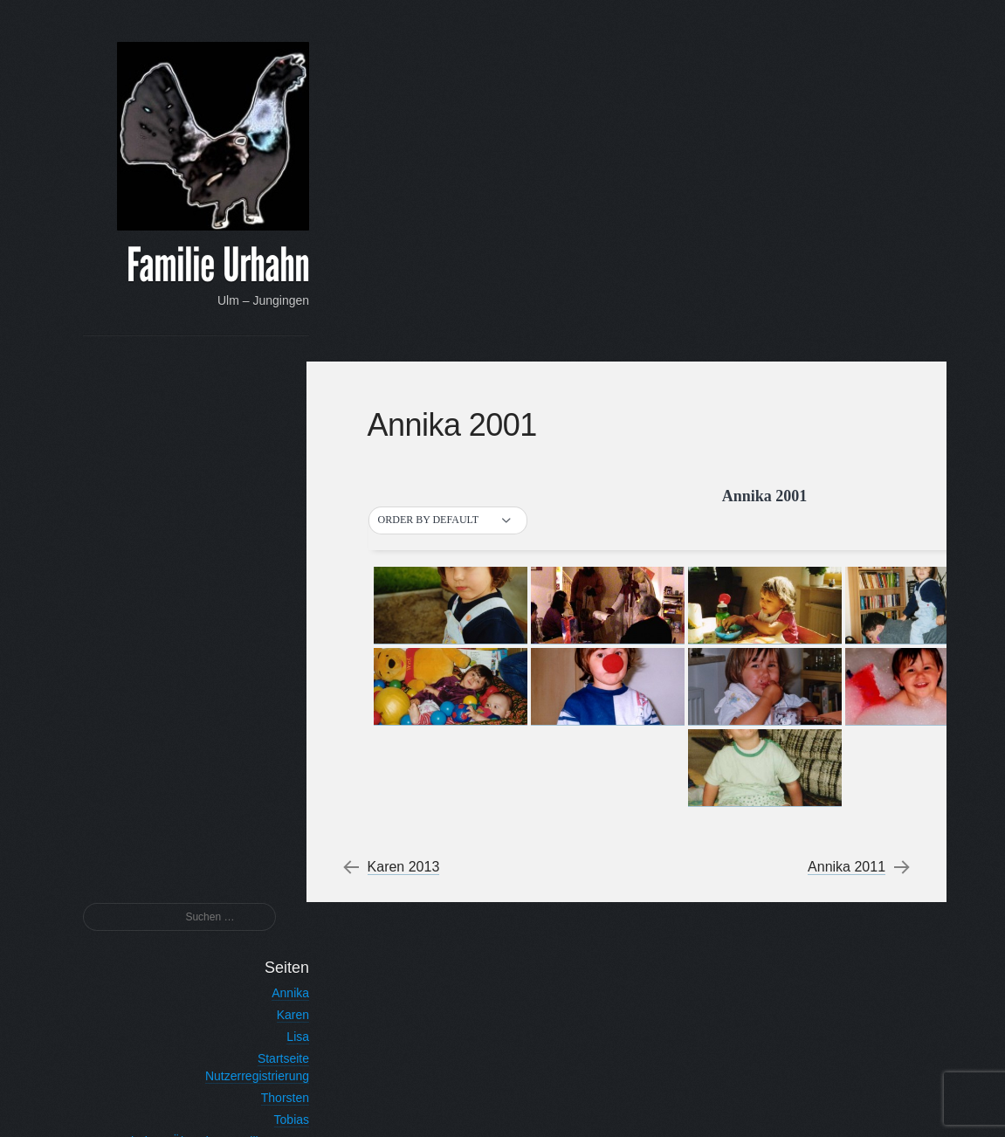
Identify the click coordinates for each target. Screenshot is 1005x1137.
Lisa (269, 497)
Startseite (253, 519)
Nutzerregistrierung (227, 536)
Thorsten (255, 558)
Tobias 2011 (247, 790)
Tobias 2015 (247, 703)
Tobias (261, 580)
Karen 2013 (412, 505)
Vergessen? (244, 1011)
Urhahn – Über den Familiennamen (184, 602)
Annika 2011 (844, 505)
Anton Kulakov (848, 1102)
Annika (261, 453)
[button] (456, 158)
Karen (263, 475)
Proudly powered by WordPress (640, 1102)
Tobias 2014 (247, 725)
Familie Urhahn (189, 267)
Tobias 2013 (247, 747)
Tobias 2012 (247, 768)
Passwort (255, 956)
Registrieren (246, 1032)
